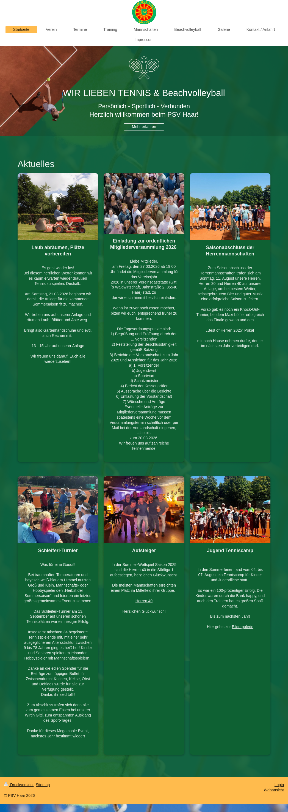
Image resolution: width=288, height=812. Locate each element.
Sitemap (43, 785)
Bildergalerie (242, 627)
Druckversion (19, 785)
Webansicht (274, 790)
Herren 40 (144, 601)
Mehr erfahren (144, 126)
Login (279, 785)
